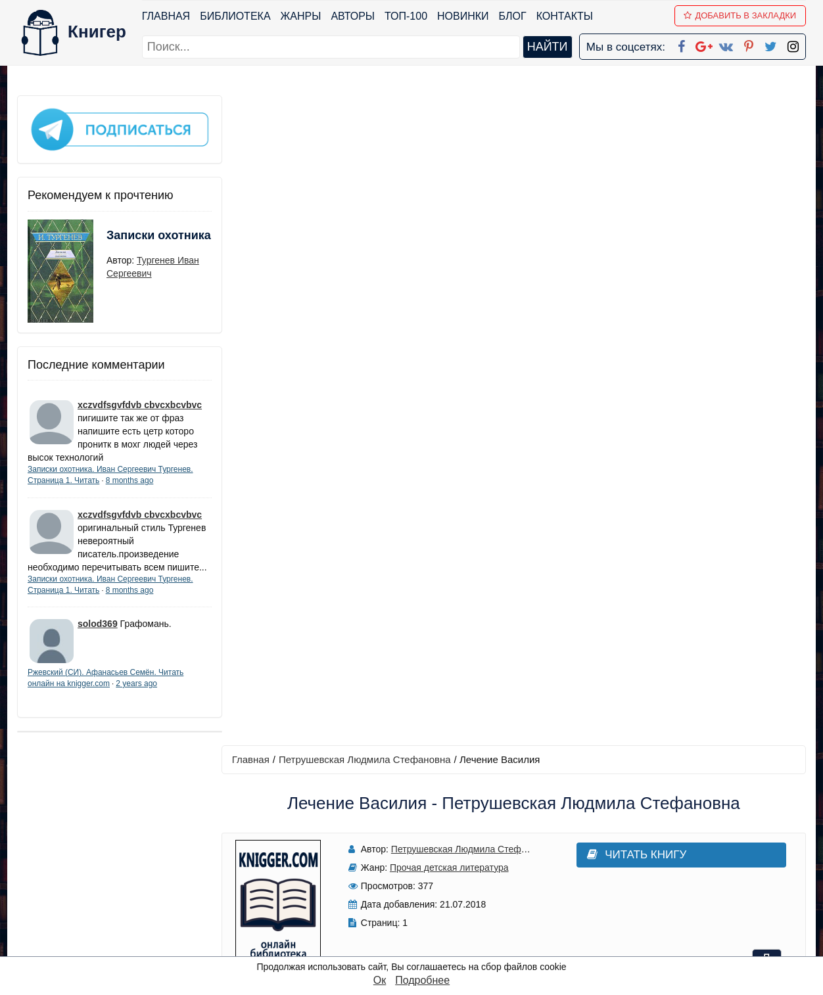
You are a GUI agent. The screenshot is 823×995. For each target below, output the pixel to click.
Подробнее (422, 980)
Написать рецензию (515, 594)
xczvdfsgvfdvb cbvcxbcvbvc (140, 403)
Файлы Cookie (627, 860)
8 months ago (130, 478)
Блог (513, 16)
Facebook (428, 825)
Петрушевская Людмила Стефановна (367, 109)
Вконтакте (432, 877)
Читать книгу (623, 204)
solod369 (98, 635)
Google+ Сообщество (461, 860)
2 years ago (136, 694)
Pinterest (427, 894)
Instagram (430, 928)
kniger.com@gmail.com (679, 825)
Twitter (422, 911)
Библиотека (235, 16)
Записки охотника (132, 241)
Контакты (564, 16)
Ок (379, 980)
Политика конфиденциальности (670, 842)
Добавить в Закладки (740, 15)
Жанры (301, 16)
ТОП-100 (406, 16)
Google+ (429, 842)
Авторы (353, 16)
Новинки (463, 16)
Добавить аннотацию (515, 517)
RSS (417, 945)
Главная (166, 16)
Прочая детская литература (445, 217)
